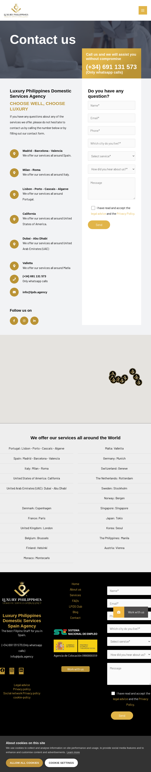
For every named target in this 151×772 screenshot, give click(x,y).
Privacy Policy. (126, 222)
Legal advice (22, 693)
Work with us (134, 612)
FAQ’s (75, 609)
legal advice (98, 222)
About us (75, 597)
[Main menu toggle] (143, 10)
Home (75, 592)
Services (75, 603)
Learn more (73, 752)
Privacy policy (22, 697)
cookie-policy (21, 705)
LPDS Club (75, 614)
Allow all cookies (24, 762)
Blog (75, 620)
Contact (75, 626)
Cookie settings (61, 762)
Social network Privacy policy (21, 701)
